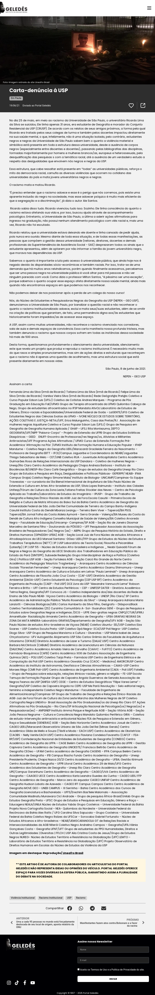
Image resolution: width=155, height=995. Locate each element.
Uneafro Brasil (72, 853)
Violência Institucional (23, 897)
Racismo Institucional (51, 897)
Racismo (80, 897)
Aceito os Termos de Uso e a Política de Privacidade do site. (112, 969)
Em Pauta (16, 98)
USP (69, 897)
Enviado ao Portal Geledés (37, 105)
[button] (69, 908)
